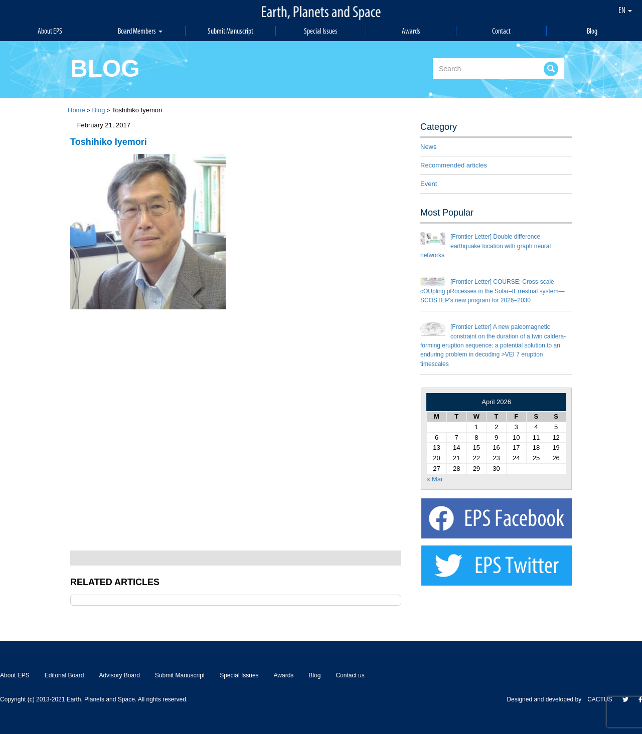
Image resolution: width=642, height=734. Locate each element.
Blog (592, 31)
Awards (411, 31)
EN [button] (625, 10)
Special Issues (321, 31)
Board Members (140, 31)
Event (428, 184)
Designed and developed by (547, 699)
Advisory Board (119, 675)
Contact (501, 31)
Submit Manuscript (231, 31)
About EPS (50, 31)
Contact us (350, 675)
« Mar (434, 479)
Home (76, 110)
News (428, 146)
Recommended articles (453, 165)
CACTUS (599, 699)
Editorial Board (64, 675)
